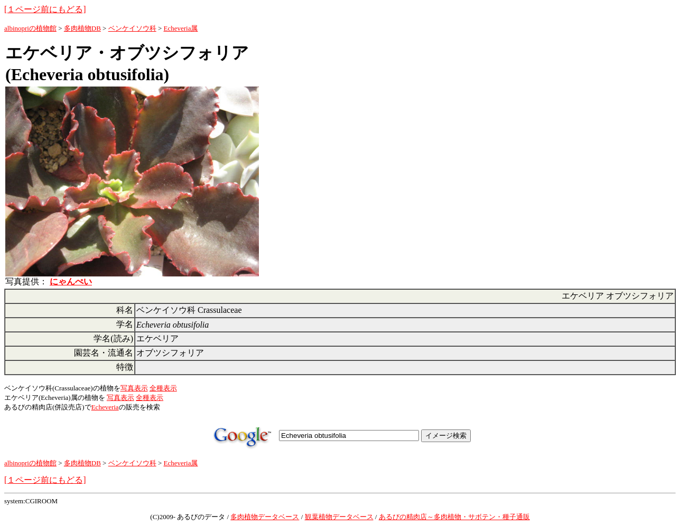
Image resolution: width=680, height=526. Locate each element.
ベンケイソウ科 (132, 28)
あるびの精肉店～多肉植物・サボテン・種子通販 (454, 517)
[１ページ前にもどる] (45, 9)
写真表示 (134, 388)
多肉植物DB (82, 28)
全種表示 (163, 388)
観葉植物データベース (339, 517)
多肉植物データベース (264, 517)
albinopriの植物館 (30, 28)
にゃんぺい (71, 281)
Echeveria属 (181, 28)
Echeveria (105, 407)
